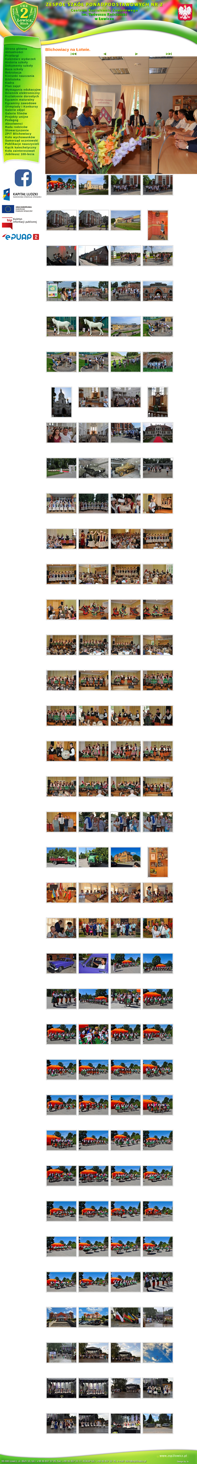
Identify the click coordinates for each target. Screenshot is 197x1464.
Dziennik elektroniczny (22, 93)
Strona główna (16, 48)
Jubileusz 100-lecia (19, 154)
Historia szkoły (16, 62)
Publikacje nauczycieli (22, 143)
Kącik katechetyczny (20, 147)
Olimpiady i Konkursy (21, 106)
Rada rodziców (16, 127)
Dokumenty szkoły (19, 65)
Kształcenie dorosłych (22, 96)
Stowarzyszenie (17, 130)
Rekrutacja (13, 72)
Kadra (9, 82)
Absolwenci (14, 123)
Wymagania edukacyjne (23, 89)
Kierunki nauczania (19, 75)
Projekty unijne (16, 116)
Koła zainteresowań (20, 150)
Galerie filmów (16, 113)
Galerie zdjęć (15, 109)
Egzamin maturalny (19, 99)
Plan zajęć (13, 86)
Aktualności (14, 52)
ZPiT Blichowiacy (18, 133)
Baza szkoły (14, 69)
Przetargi (12, 55)
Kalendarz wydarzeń (20, 59)
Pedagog (11, 120)
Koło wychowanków (20, 137)
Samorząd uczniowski (21, 140)
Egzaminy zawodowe (20, 103)
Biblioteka (12, 79)
